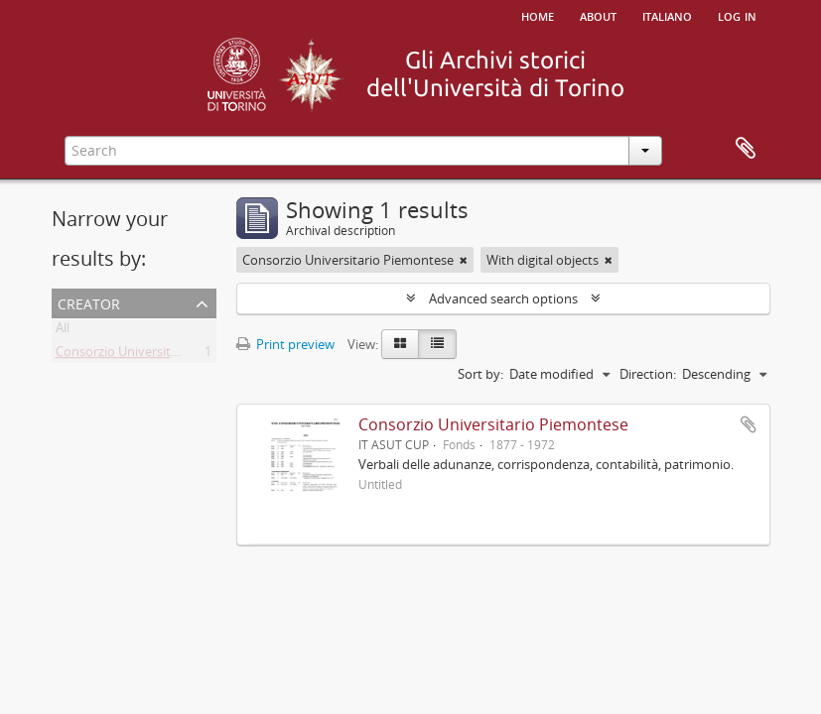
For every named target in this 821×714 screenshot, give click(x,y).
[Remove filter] (464, 260)
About (598, 15)
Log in (737, 15)
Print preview (285, 344)
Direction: (647, 374)
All (62, 331)
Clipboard (745, 149)
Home (537, 15)
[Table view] (437, 344)
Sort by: (480, 374)
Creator (89, 302)
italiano (667, 15)
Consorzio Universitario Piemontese (161, 355)
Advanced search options (503, 298)
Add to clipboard (748, 424)
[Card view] (400, 344)
